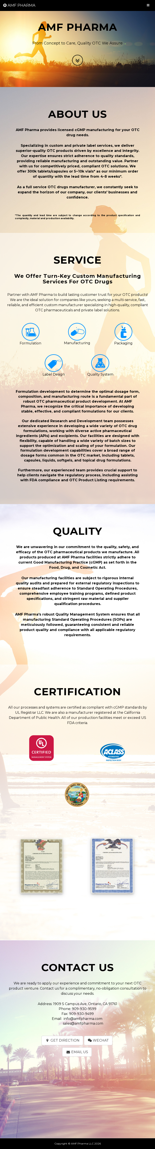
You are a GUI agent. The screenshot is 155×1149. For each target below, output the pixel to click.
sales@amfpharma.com (83, 1023)
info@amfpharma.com (83, 1019)
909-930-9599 (84, 1009)
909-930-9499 (81, 1014)
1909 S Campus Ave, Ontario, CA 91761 (85, 1004)
